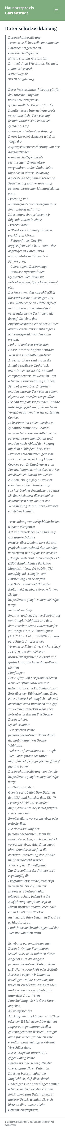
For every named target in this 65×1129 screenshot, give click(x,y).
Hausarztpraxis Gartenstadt (19, 10)
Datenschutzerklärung (16, 1121)
